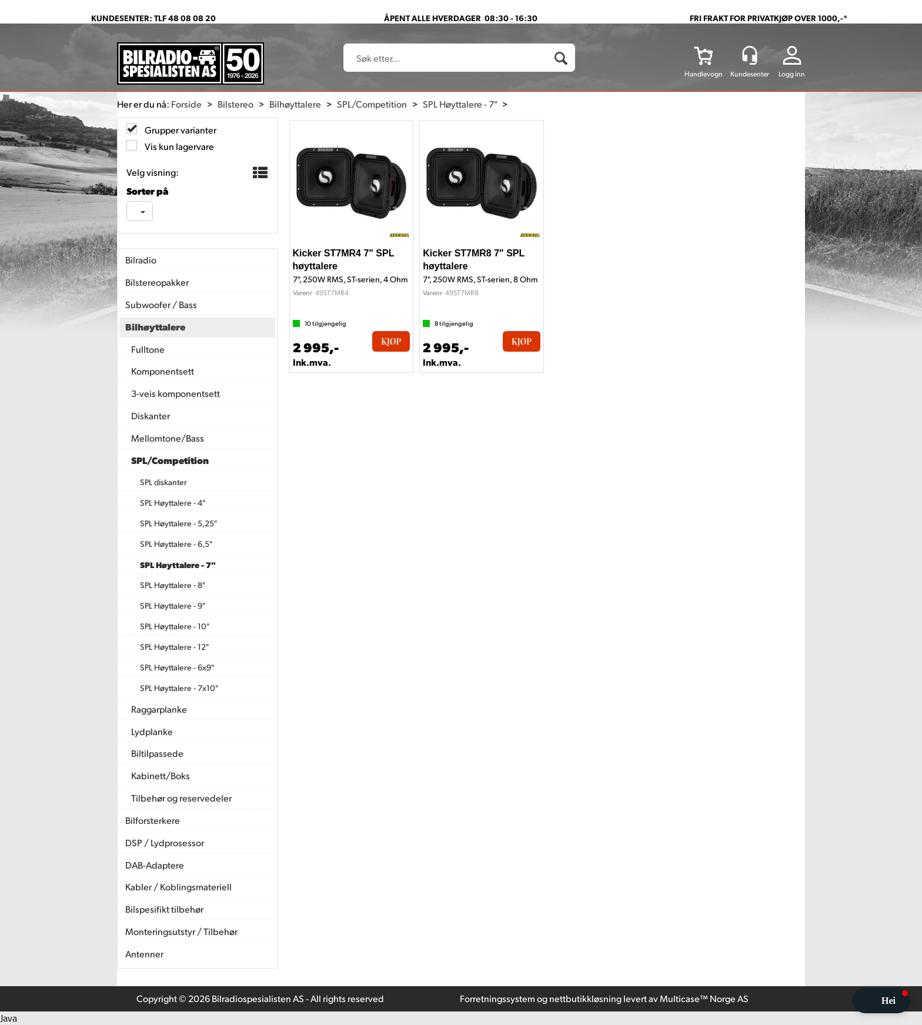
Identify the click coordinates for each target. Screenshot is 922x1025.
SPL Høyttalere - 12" (174, 647)
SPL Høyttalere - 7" (460, 104)
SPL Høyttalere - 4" (172, 503)
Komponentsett (162, 371)
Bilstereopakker (157, 282)
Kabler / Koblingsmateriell (178, 886)
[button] (881, 1000)
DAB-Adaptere (154, 865)
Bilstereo (235, 104)
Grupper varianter (179, 129)
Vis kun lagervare (178, 146)
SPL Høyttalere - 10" (174, 626)
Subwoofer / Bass (161, 304)
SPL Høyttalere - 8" (172, 585)
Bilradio (140, 259)
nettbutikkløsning (585, 998)
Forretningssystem (497, 998)
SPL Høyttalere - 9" (172, 605)
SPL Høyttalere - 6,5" (176, 544)
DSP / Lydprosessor (164, 842)
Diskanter (150, 415)
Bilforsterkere (152, 820)
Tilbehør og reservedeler (181, 798)
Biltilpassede (157, 753)
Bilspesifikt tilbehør (164, 909)
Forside (186, 104)
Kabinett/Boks (160, 775)
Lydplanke (152, 731)
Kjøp (391, 341)
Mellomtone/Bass (167, 438)
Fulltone (148, 349)
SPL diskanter (163, 482)
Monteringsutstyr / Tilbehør (181, 931)
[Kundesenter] (749, 55)
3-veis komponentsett (175, 393)
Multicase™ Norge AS (704, 998)
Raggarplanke (159, 709)
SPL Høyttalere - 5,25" (178, 523)
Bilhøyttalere (295, 104)
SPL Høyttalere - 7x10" (179, 688)
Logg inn (792, 73)
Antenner (144, 953)
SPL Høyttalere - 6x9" (177, 667)
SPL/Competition (372, 104)
